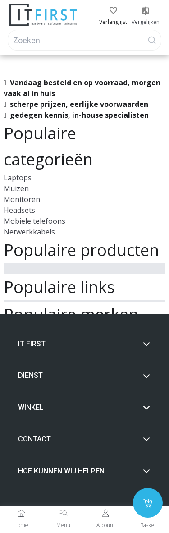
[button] (113, 11)
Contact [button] (84, 439)
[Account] (105, 513)
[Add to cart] (148, 503)
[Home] (21, 513)
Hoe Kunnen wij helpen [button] (84, 471)
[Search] (84, 40)
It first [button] (84, 344)
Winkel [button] (84, 407)
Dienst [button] (84, 375)
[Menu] (63, 513)
